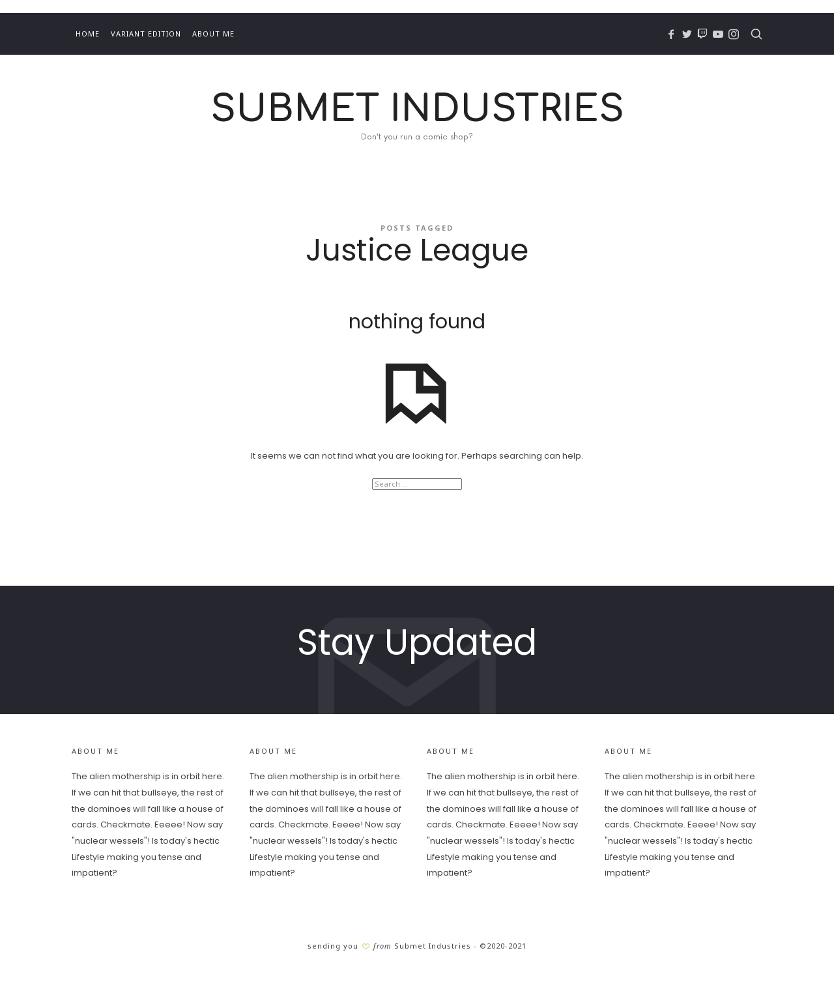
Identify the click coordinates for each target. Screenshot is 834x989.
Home (88, 33)
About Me (213, 33)
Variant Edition (146, 33)
